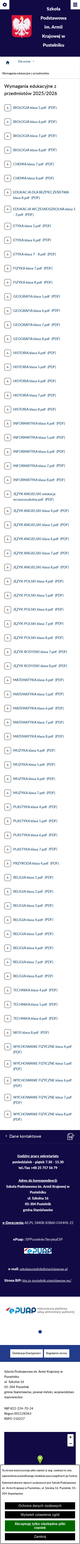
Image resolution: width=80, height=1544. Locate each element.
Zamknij (40, 1536)
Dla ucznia (26, 61)
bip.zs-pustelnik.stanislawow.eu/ (46, 1280)
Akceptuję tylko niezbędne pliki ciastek (40, 1526)
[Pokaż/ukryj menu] (75, 5)
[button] (40, 1332)
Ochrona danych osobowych (40, 1506)
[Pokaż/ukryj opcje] (5, 5)
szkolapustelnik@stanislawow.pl (44, 1269)
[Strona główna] (7, 63)
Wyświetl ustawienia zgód (39, 1515)
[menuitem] (26, 1353)
